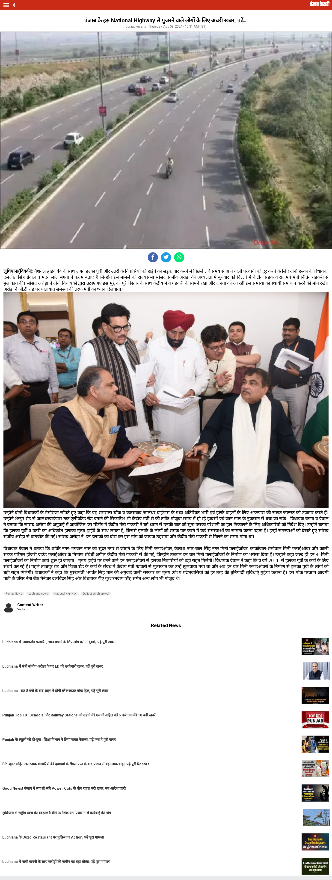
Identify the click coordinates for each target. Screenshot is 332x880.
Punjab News (14, 593)
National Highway (65, 593)
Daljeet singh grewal (96, 593)
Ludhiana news (38, 593)
